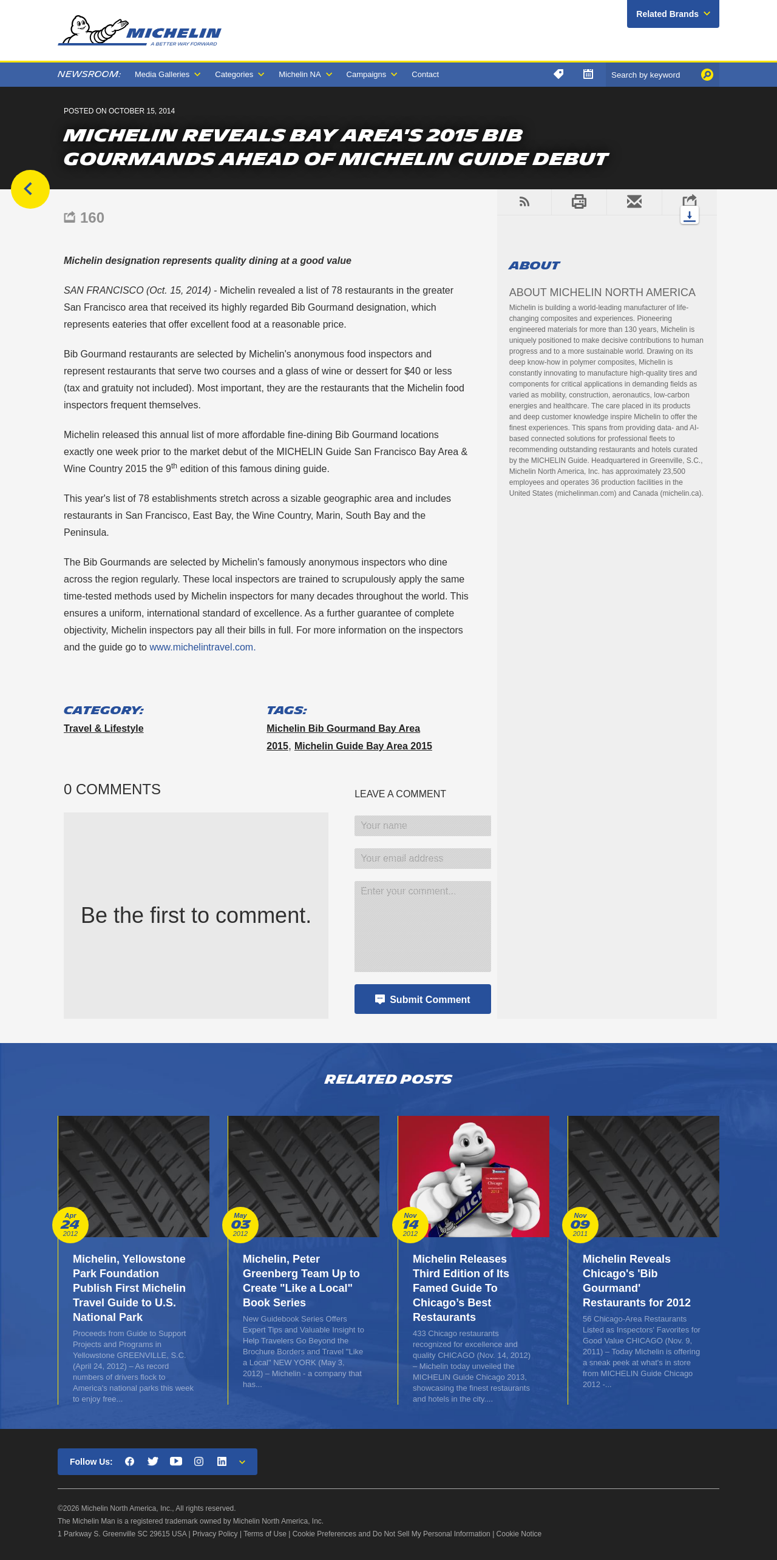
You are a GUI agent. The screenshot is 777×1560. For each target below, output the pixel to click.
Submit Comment (430, 999)
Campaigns (367, 74)
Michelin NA (300, 74)
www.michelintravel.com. (202, 647)
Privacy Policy (215, 1534)
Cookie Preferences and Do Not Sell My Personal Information (391, 1534)
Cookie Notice (519, 1534)
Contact (425, 74)
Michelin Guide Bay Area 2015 (363, 746)
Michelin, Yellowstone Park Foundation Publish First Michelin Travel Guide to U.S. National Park (129, 1288)
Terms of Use (265, 1534)
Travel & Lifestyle (104, 728)
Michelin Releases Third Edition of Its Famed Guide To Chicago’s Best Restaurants (461, 1288)
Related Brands (667, 14)
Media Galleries (162, 74)
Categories (234, 74)
